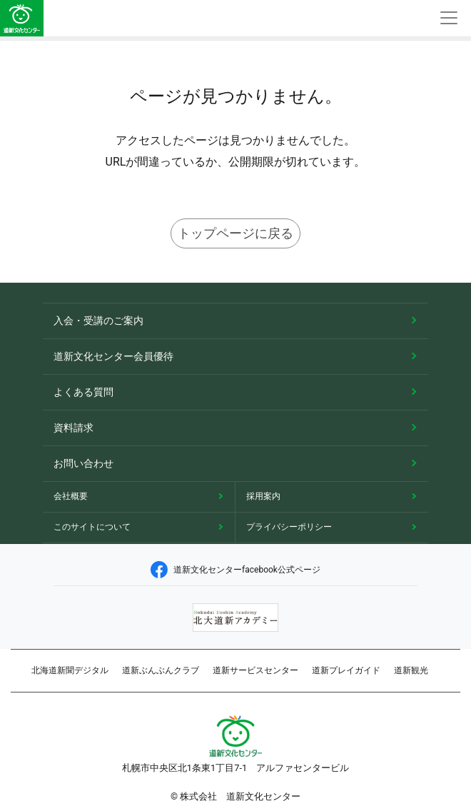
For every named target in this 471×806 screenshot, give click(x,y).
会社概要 (71, 496)
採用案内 (263, 496)
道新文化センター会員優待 (113, 356)
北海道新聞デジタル (69, 670)
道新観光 (411, 670)
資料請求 (73, 427)
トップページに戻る (235, 233)
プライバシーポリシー (289, 527)
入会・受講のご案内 (98, 320)
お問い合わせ (83, 463)
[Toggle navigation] (449, 19)
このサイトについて (92, 527)
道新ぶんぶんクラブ (160, 670)
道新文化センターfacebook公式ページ (235, 570)
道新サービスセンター (255, 670)
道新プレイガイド (346, 670)
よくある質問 (83, 392)
